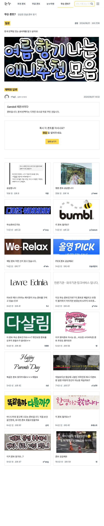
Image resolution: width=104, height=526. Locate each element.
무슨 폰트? (65, 4)
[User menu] (98, 4)
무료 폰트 (36, 4)
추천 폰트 (21, 4)
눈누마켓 (50, 4)
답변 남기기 (52, 141)
